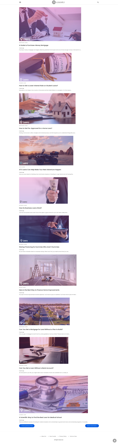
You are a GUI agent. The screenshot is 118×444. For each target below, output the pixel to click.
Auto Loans (22, 167)
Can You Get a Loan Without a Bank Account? (36, 368)
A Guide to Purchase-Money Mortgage (33, 45)
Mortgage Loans (23, 42)
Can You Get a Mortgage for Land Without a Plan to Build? (41, 329)
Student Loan (22, 83)
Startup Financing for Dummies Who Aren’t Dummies (39, 247)
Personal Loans (23, 365)
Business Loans (23, 205)
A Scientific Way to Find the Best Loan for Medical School (40, 417)
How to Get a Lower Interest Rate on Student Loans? (38, 86)
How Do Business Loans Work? (30, 208)
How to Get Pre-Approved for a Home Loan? (35, 128)
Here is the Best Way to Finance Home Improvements (39, 290)
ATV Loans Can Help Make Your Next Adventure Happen (40, 170)
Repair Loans (22, 287)
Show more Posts (91, 425)
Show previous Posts (27, 425)
